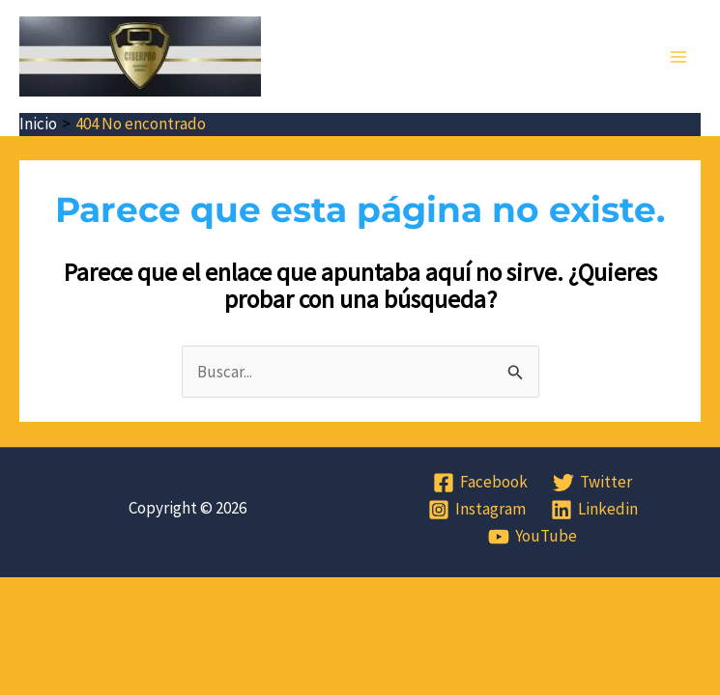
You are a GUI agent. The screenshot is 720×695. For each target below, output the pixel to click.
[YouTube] (532, 536)
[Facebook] (481, 482)
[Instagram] (477, 509)
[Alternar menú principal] (679, 57)
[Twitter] (592, 482)
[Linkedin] (594, 509)
